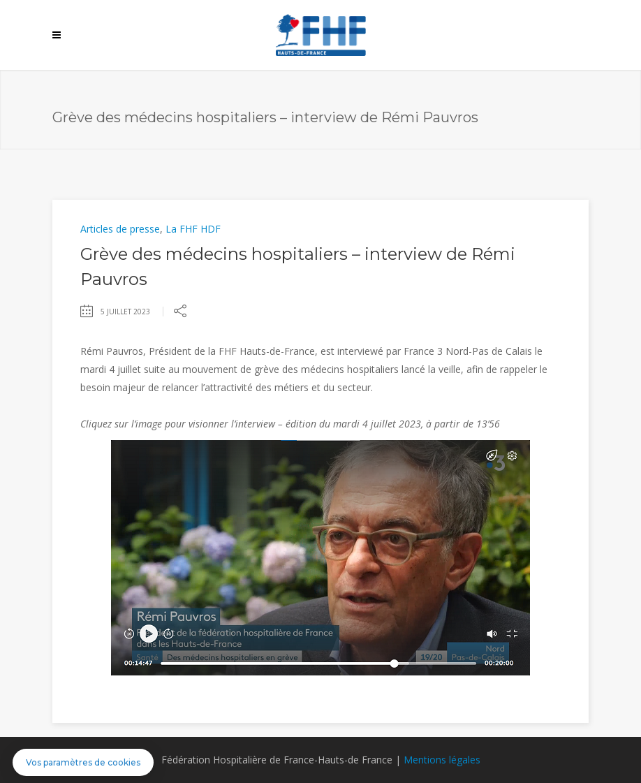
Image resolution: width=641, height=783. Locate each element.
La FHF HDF (193, 228)
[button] (83, 762)
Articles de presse (120, 228)
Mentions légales (442, 759)
